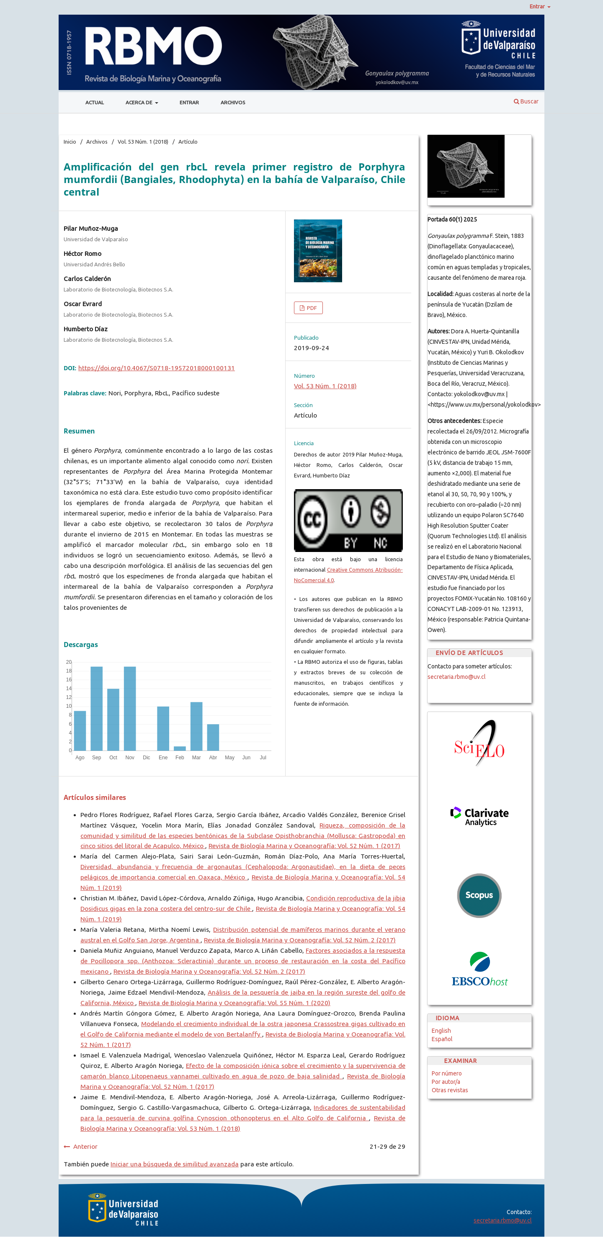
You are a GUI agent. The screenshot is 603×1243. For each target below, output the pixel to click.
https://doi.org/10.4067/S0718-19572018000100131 (156, 367)
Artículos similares (95, 797)
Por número (447, 1073)
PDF (311, 308)
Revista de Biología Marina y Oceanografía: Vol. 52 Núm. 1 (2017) (304, 845)
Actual (94, 102)
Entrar (189, 102)
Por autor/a (446, 1081)
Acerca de (140, 102)
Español (442, 1039)
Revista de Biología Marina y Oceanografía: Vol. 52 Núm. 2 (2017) (300, 940)
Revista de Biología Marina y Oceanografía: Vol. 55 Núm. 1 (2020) (234, 1002)
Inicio (70, 141)
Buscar (526, 101)
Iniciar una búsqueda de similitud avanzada (175, 1164)
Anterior (85, 1146)
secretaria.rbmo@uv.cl (457, 676)
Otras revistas (450, 1090)
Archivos (233, 102)
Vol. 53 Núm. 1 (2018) (143, 141)
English (441, 1030)
